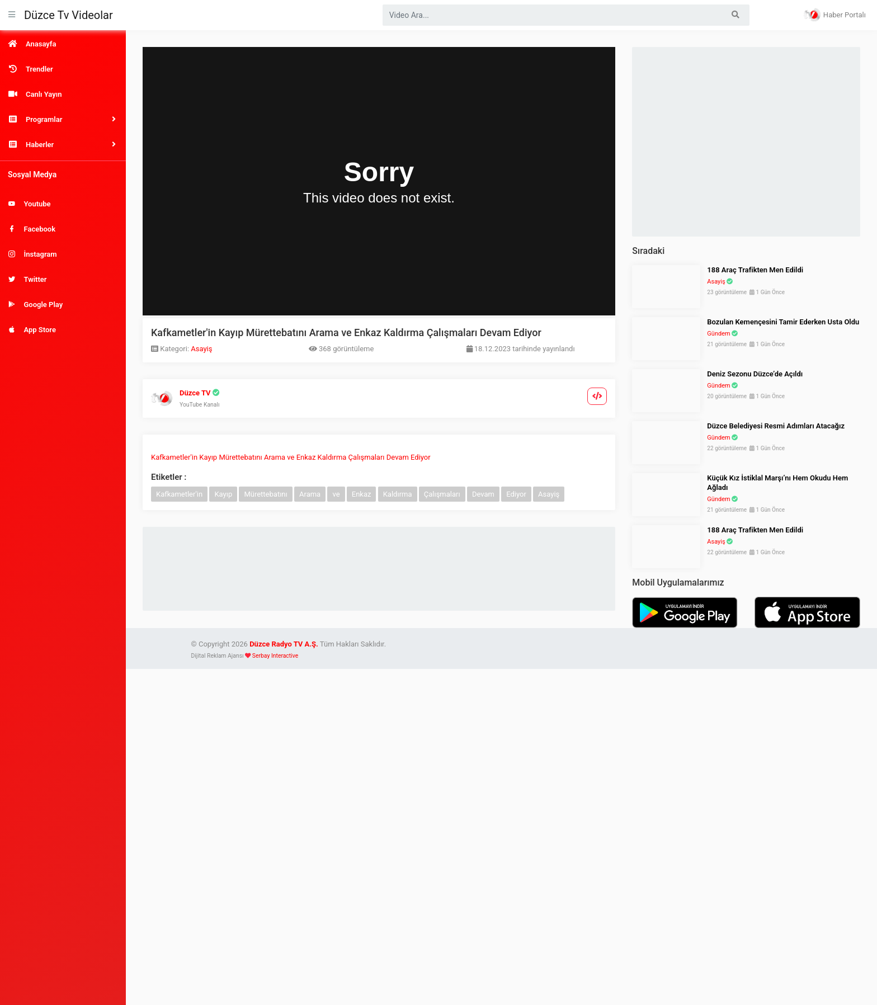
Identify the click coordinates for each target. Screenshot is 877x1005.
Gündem (718, 333)
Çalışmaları (442, 494)
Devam (483, 494)
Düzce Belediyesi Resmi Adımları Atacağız (776, 426)
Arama (309, 494)
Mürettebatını (265, 494)
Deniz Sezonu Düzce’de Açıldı (755, 374)
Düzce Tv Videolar (68, 15)
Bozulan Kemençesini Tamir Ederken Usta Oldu (783, 322)
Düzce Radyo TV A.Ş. (283, 644)
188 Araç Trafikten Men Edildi (755, 270)
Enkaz (361, 494)
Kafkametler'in (179, 494)
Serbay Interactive (275, 655)
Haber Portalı (835, 14)
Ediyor (516, 494)
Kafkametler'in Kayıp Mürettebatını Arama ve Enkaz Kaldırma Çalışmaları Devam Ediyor (291, 457)
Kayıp (223, 494)
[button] (63, 119)
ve (336, 494)
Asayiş (201, 349)
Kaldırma (397, 494)
